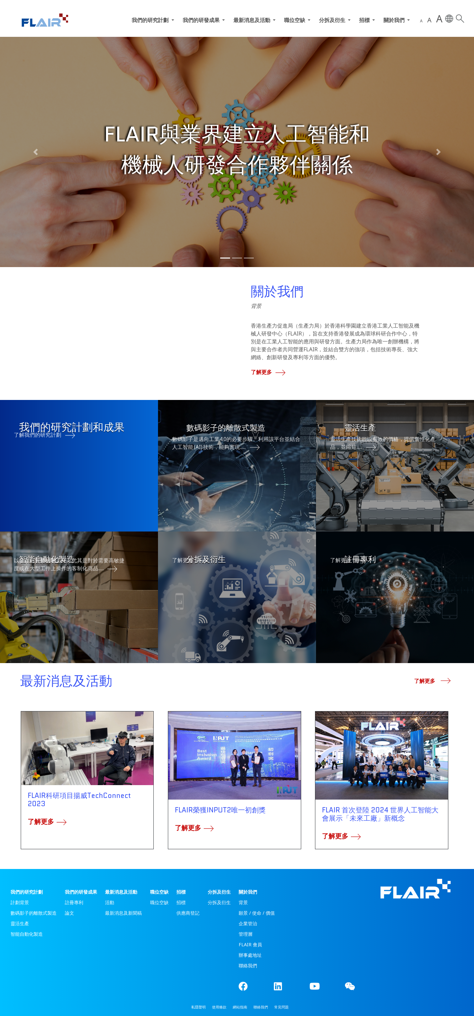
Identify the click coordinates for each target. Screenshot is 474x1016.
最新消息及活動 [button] (252, 20)
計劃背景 (20, 902)
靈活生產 (20, 923)
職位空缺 (159, 892)
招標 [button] (365, 20)
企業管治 (248, 923)
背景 (243, 902)
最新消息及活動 (121, 892)
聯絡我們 (248, 965)
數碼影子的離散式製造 (34, 913)
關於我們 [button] (394, 20)
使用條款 (219, 1006)
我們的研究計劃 (27, 892)
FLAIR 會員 (250, 944)
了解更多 (266, 372)
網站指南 (240, 1006)
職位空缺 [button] (295, 20)
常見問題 (281, 1006)
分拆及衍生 (219, 892)
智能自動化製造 (27, 934)
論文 (69, 913)
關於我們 (248, 892)
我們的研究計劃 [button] (151, 20)
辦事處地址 (250, 955)
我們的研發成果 (81, 892)
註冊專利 (74, 902)
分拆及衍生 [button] (333, 20)
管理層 (245, 934)
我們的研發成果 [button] (202, 20)
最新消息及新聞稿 (123, 913)
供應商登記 (187, 913)
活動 (109, 902)
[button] (35, 152)
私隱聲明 (198, 1006)
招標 (181, 892)
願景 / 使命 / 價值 (257, 913)
